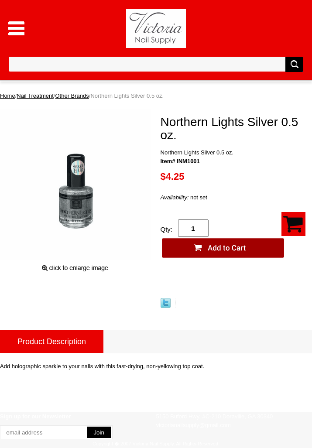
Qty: (167, 229)
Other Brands (72, 95)
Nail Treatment (35, 95)
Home (7, 95)
